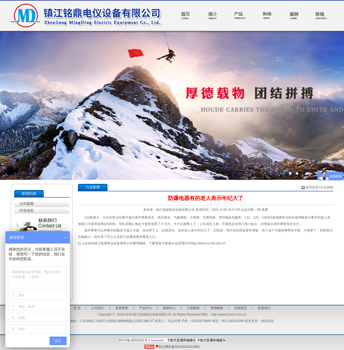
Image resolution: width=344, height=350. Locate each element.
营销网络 (216, 308)
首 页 (77, 308)
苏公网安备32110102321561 (177, 347)
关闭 (264, 210)
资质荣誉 (121, 308)
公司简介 (97, 308)
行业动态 (27, 210)
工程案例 (193, 308)
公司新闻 (27, 204)
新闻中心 (169, 308)
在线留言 (240, 308)
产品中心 (145, 308)
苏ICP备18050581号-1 (134, 340)
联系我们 (264, 308)
